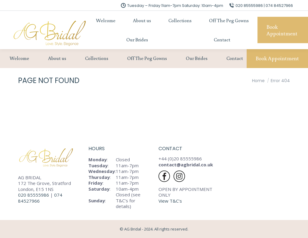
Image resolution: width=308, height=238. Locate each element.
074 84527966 (40, 198)
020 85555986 (33, 195)
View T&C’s (170, 201)
